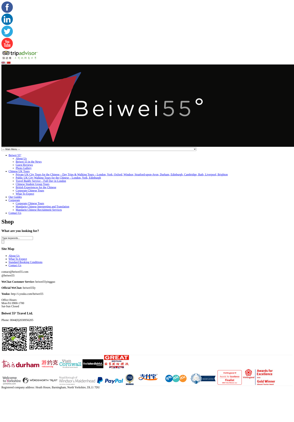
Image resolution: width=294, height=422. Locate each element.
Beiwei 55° (15, 155)
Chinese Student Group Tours (32, 184)
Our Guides (15, 196)
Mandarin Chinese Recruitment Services (39, 209)
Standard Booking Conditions (25, 262)
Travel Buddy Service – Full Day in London (41, 180)
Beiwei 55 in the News (29, 161)
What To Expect (25, 193)
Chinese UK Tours (19, 171)
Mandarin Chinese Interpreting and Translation (42, 206)
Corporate (14, 200)
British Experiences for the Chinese (36, 187)
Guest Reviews (24, 164)
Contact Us (15, 212)
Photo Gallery (24, 168)
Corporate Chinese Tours (30, 190)
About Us (21, 158)
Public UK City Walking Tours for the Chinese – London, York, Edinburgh (58, 177)
